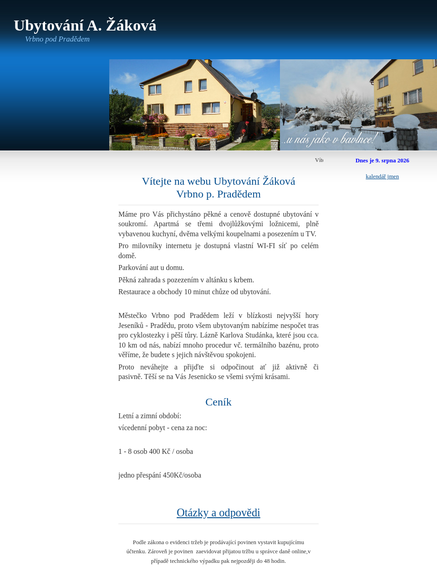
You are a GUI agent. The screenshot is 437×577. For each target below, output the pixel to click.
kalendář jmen (382, 176)
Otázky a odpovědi (218, 512)
